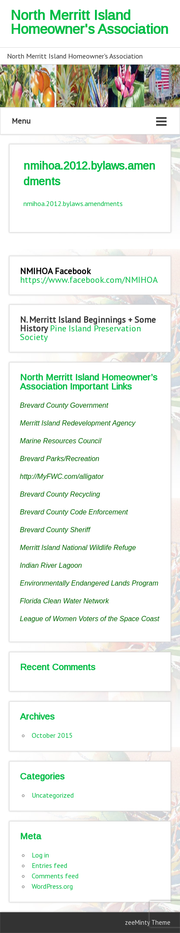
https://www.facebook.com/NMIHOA (89, 279)
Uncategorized (53, 795)
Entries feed (49, 865)
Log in (40, 855)
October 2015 (52, 735)
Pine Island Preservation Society (80, 333)
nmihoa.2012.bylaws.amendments (73, 203)
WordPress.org (52, 886)
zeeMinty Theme (147, 922)
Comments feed (55, 875)
